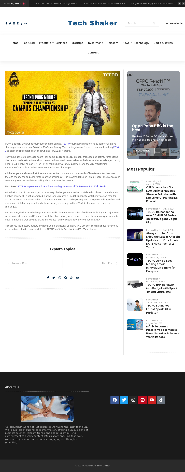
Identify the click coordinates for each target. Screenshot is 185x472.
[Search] (136, 23)
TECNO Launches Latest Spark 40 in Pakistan (158, 309)
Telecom (112, 43)
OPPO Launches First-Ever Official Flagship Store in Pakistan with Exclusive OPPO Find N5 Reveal (77, 3)
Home (14, 43)
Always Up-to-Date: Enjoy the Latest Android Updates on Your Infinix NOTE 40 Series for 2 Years (162, 240)
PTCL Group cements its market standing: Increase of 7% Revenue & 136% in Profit (62, 186)
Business (61, 43)
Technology (141, 43)
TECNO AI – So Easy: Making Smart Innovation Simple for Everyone (160, 265)
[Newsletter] (174, 23)
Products (45, 43)
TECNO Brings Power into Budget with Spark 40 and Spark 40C (162, 288)
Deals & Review (163, 43)
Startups (77, 43)
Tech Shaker (103, 465)
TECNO (66, 143)
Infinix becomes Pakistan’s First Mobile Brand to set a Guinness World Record (162, 331)
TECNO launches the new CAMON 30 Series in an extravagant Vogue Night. (115, 3)
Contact (93, 52)
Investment (95, 43)
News (127, 43)
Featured (29, 43)
